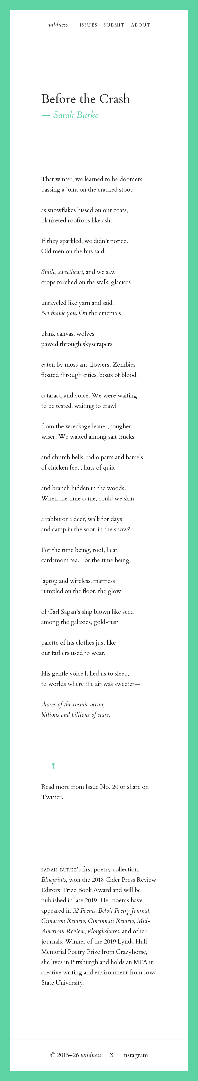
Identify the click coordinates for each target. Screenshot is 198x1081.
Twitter (51, 797)
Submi (114, 24)
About (141, 24)
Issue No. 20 (102, 787)
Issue (88, 24)
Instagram (135, 1055)
